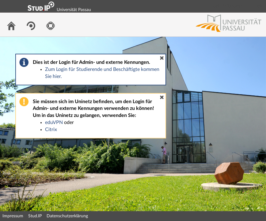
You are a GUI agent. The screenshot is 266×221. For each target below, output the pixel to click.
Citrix (51, 129)
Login (259, 6)
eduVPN (54, 122)
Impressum (12, 216)
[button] (161, 58)
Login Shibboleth (227, 6)
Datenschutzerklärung (67, 216)
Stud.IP (35, 216)
